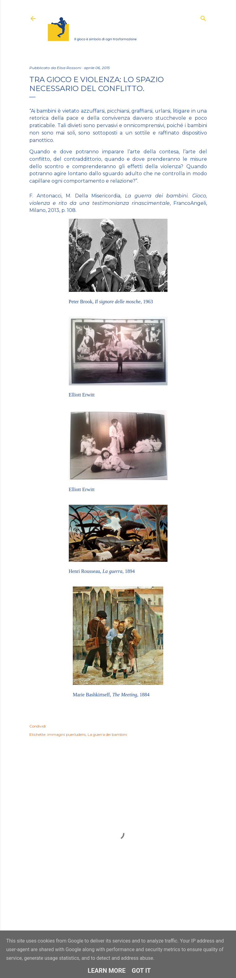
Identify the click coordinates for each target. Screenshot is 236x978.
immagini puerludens (66, 734)
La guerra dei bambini (107, 734)
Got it (141, 970)
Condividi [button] (37, 726)
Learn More (107, 970)
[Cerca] (203, 17)
